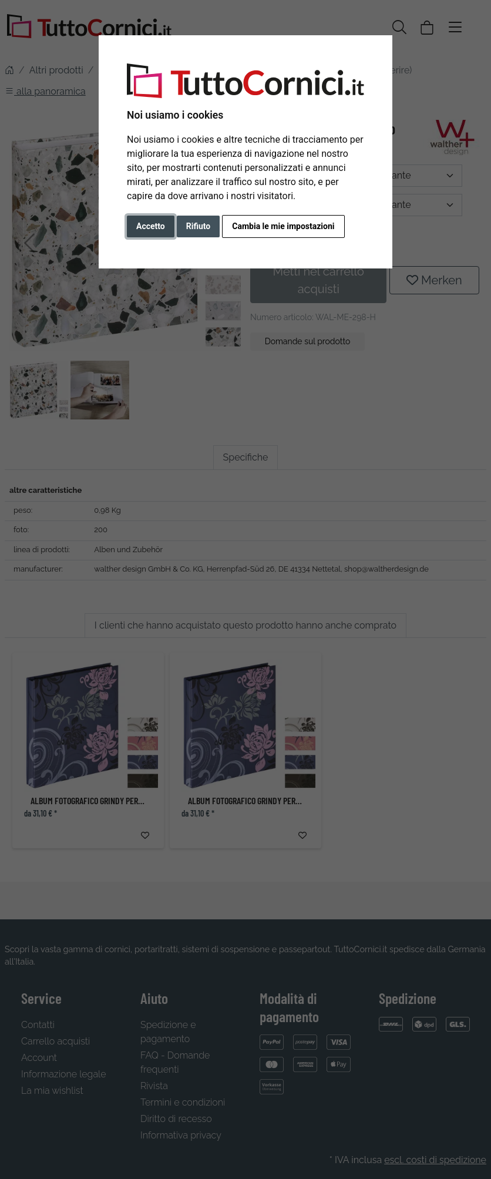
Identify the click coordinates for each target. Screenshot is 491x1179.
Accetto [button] (150, 226)
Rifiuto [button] (198, 226)
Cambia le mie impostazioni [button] (283, 226)
